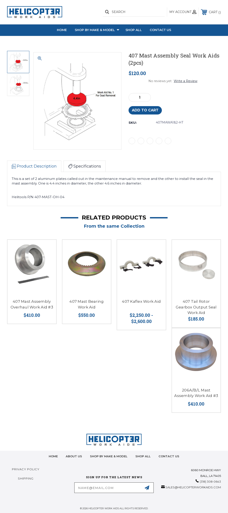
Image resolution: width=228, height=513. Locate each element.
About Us (74, 456)
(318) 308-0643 (210, 481)
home (53, 456)
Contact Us (160, 30)
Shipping (26, 478)
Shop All (133, 30)
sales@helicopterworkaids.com (193, 487)
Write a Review (185, 81)
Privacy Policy (25, 469)
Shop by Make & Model (97, 30)
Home (62, 30)
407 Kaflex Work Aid (141, 301)
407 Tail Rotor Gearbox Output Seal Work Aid (196, 307)
